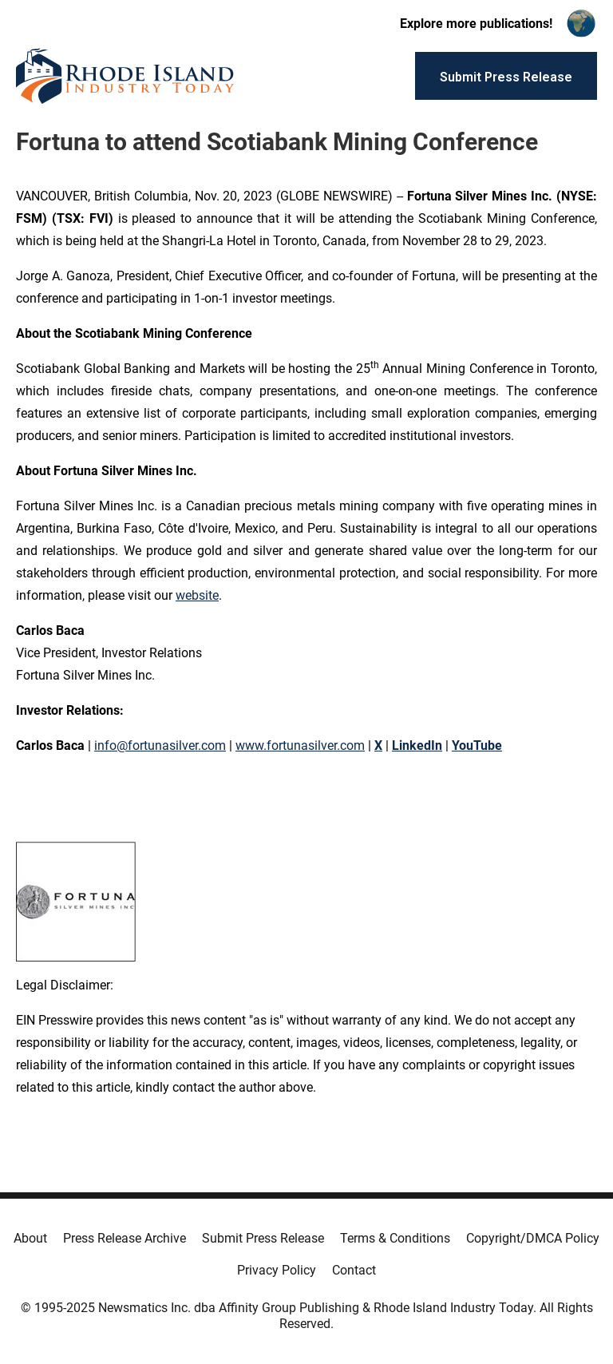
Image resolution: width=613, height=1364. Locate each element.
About (30, 1238)
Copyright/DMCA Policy (532, 1238)
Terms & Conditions (395, 1238)
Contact (354, 1270)
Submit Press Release (263, 1238)
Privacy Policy (276, 1270)
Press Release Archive (124, 1238)
